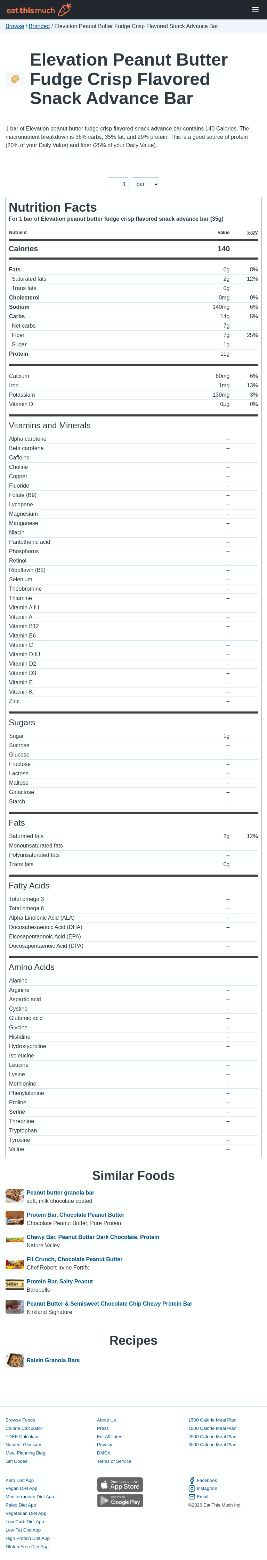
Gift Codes (16, 1461)
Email (198, 1496)
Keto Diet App (20, 1480)
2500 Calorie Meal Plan (212, 1436)
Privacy (104, 1444)
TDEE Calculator (23, 1436)
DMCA (104, 1453)
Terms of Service (114, 1461)
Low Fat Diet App (23, 1530)
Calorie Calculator (24, 1428)
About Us (106, 1420)
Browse (15, 26)
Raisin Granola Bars (53, 1360)
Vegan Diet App (21, 1488)
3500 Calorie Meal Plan (212, 1444)
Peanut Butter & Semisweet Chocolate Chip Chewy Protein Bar (110, 1304)
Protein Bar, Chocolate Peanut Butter (75, 1215)
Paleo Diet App (21, 1505)
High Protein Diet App (28, 1538)
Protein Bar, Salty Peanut (60, 1281)
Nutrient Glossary (23, 1444)
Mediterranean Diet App (30, 1496)
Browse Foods (20, 1420)
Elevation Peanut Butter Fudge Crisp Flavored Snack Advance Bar (129, 79)
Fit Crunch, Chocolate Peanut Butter (75, 1259)
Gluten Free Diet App (27, 1546)
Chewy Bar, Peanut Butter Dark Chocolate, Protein (93, 1237)
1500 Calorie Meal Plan (212, 1420)
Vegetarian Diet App (26, 1513)
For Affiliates (109, 1436)
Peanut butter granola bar (61, 1193)
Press (103, 1428)
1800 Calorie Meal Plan (212, 1428)
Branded (39, 26)
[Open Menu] (255, 10)
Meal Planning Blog (25, 1453)
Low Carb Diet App (25, 1521)
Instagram (202, 1488)
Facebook (202, 1480)
